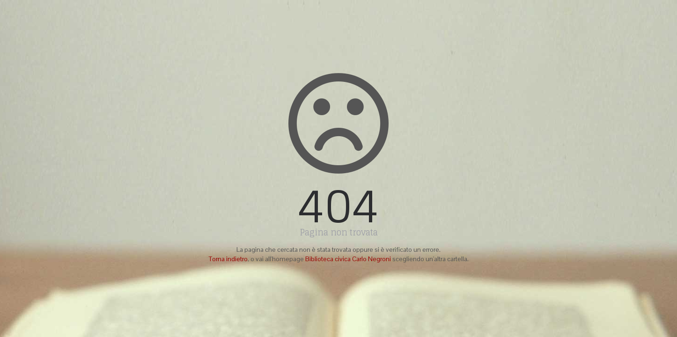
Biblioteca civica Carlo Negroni (348, 259)
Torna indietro (228, 259)
